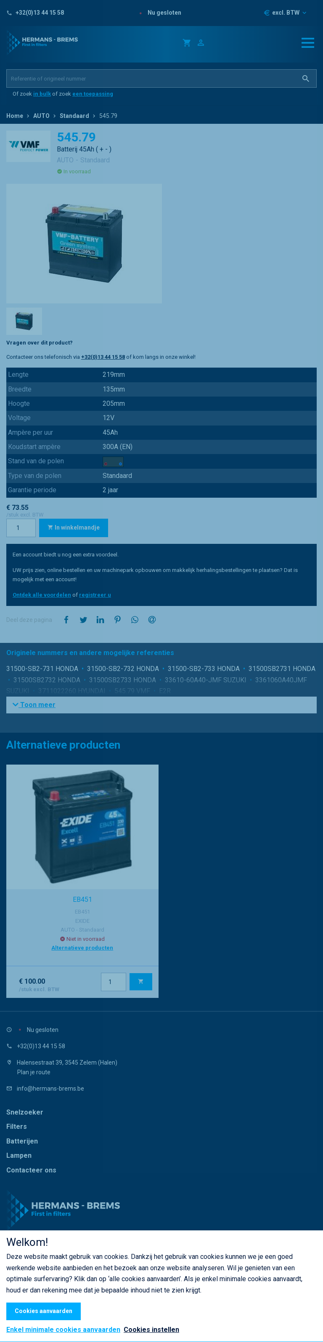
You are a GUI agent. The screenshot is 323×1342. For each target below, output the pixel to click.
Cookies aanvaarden (43, 1311)
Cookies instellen (151, 1330)
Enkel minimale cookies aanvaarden (63, 1330)
